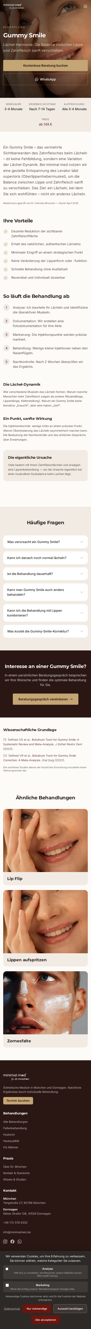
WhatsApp (45, 79)
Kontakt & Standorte (16, 1173)
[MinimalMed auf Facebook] (12, 1242)
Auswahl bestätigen (70, 1308)
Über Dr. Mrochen (14, 1166)
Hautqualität (11, 1141)
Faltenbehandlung (15, 1128)
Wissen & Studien (14, 1179)
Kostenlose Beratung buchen (45, 65)
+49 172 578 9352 (15, 1222)
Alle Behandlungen (15, 1121)
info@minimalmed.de (17, 1232)
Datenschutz (12, 1308)
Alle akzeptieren (45, 1319)
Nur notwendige (37, 1308)
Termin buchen (18, 1100)
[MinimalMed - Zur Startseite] (13, 6)
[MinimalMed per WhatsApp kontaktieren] (20, 1242)
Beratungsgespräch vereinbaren (45, 699)
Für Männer (10, 1147)
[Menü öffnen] (85, 6)
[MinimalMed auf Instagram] (5, 1242)
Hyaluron (9, 1134)
